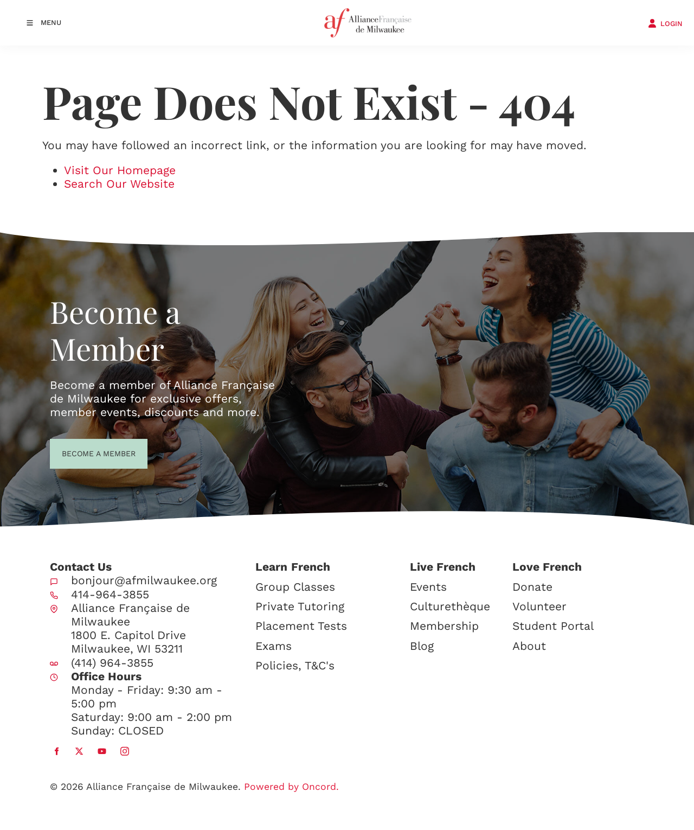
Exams (273, 646)
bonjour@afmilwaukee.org (144, 580)
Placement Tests (301, 626)
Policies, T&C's (295, 665)
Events (428, 586)
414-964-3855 (110, 594)
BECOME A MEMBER (79, 452)
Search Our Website (119, 183)
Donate (532, 586)
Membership (444, 626)
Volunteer (539, 606)
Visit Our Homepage (120, 170)
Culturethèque (450, 606)
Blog (422, 646)
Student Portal (553, 626)
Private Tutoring (299, 606)
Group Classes (295, 586)
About (529, 646)
